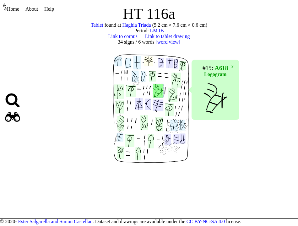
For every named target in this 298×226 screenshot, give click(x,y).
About (31, 9)
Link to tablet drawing (167, 36)
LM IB (157, 30)
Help (49, 9)
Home (11, 7)
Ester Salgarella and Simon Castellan (55, 221)
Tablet (97, 25)
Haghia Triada (136, 25)
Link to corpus (123, 36)
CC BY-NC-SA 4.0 (206, 221)
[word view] (167, 42)
